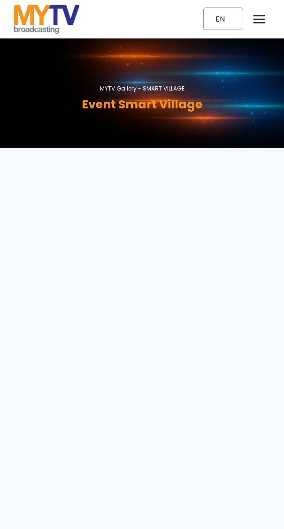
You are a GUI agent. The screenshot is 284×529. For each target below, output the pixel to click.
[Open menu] (259, 19)
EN (220, 19)
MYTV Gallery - (142, 88)
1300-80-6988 (142, 455)
